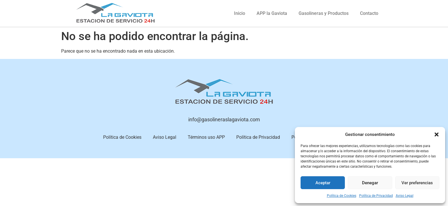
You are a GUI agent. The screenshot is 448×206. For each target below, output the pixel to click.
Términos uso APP (206, 137)
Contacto (369, 13)
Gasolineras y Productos (324, 13)
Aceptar (322, 182)
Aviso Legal (404, 196)
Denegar (370, 182)
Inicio (239, 13)
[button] (436, 134)
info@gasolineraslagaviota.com (224, 119)
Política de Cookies (341, 196)
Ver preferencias (417, 182)
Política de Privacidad (376, 196)
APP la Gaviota (272, 13)
